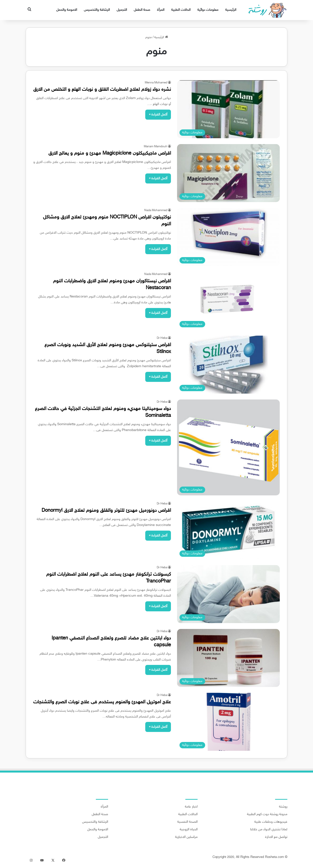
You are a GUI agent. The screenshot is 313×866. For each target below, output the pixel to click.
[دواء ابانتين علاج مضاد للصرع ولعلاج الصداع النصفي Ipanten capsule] (228, 658)
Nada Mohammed (155, 210)
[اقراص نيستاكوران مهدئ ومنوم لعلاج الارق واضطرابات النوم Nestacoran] (228, 301)
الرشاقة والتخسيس (97, 10)
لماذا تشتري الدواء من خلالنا (268, 830)
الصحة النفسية (187, 822)
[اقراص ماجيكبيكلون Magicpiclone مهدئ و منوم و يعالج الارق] (228, 173)
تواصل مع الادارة (276, 837)
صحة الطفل (142, 10)
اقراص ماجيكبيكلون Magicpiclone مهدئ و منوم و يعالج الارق (109, 153)
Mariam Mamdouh (155, 146)
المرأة (160, 10)
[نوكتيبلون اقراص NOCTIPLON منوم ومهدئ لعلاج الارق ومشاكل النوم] (228, 237)
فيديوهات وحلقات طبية (270, 822)
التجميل (122, 10)
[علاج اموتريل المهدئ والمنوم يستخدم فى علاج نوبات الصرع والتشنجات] (228, 722)
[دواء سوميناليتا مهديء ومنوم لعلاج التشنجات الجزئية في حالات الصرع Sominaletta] (228, 447)
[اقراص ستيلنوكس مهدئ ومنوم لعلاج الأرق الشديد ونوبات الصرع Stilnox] (228, 365)
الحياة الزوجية (189, 830)
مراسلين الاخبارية (186, 837)
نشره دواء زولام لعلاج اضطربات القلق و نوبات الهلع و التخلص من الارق (102, 89)
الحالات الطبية (180, 10)
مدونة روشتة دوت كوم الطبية (267, 814)
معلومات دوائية (207, 10)
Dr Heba (162, 338)
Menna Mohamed (156, 82)
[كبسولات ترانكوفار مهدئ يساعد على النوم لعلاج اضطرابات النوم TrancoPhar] (228, 594)
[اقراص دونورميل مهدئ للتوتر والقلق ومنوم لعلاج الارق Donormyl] (228, 530)
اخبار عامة (191, 807)
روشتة (283, 807)
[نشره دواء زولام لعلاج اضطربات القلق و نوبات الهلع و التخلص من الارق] (228, 109)
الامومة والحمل (66, 10)
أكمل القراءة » (158, 115)
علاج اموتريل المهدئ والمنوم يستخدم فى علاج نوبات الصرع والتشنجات (102, 702)
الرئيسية (230, 10)
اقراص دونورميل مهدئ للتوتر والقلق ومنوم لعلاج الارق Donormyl (106, 510)
